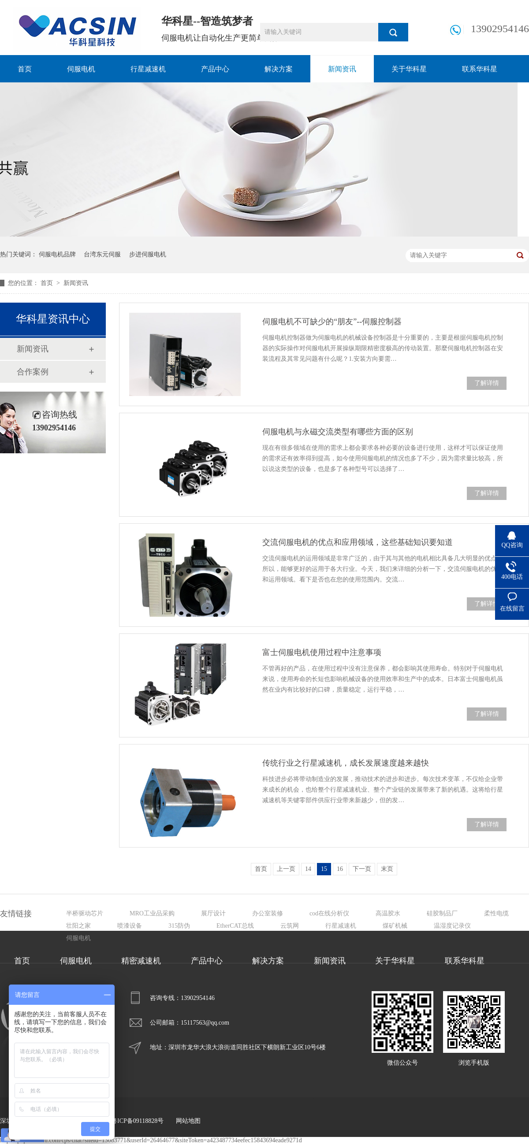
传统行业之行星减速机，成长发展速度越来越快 (345, 763)
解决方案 (278, 69)
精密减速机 (141, 960)
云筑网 (289, 925)
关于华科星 (409, 69)
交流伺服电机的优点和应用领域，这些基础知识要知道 (357, 542)
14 (308, 869)
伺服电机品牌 (57, 254)
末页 (387, 869)
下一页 (362, 869)
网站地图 (188, 1121)
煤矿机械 (395, 925)
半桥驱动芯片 (84, 913)
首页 (25, 69)
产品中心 (215, 69)
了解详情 (486, 383)
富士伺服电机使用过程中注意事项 (321, 652)
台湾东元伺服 (102, 254)
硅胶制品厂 (442, 913)
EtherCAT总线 (235, 925)
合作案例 (32, 371)
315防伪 (179, 925)
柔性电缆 (496, 913)
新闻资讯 (342, 69)
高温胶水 (388, 913)
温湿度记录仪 (452, 925)
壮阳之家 (78, 925)
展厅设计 (213, 913)
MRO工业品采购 (152, 913)
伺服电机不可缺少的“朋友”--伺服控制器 (332, 321)
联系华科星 (479, 69)
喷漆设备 (129, 925)
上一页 (286, 869)
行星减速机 (148, 69)
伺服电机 (81, 69)
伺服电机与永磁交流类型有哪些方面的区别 (337, 431)
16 (340, 869)
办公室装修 (267, 913)
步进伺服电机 (147, 254)
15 (324, 869)
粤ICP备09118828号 (137, 1121)
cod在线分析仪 (329, 913)
